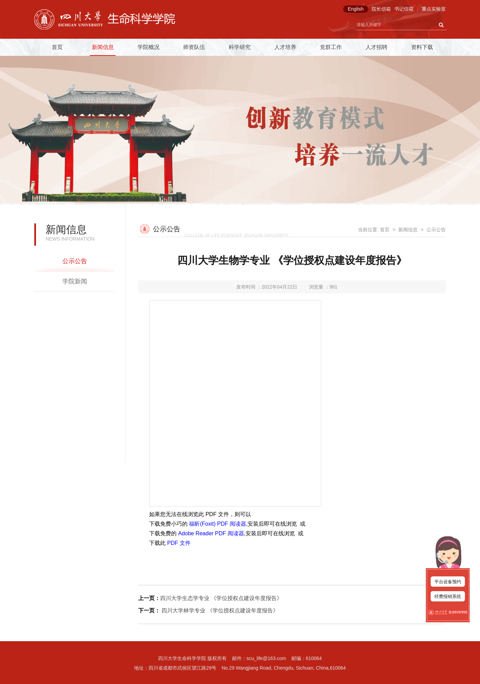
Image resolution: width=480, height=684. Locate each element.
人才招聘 (376, 47)
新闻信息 (103, 47)
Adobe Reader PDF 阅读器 (211, 533)
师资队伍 (194, 47)
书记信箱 (403, 9)
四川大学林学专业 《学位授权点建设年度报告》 (219, 610)
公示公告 (74, 261)
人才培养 (285, 47)
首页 (57, 47)
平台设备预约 (447, 581)
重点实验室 (434, 9)
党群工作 (331, 47)
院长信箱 (381, 9)
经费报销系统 (447, 596)
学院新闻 (74, 281)
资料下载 (422, 47)
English (355, 9)
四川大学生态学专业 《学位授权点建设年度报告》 (221, 598)
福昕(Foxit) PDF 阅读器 (217, 524)
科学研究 (240, 47)
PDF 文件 (178, 543)
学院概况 (148, 47)
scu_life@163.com (266, 658)
